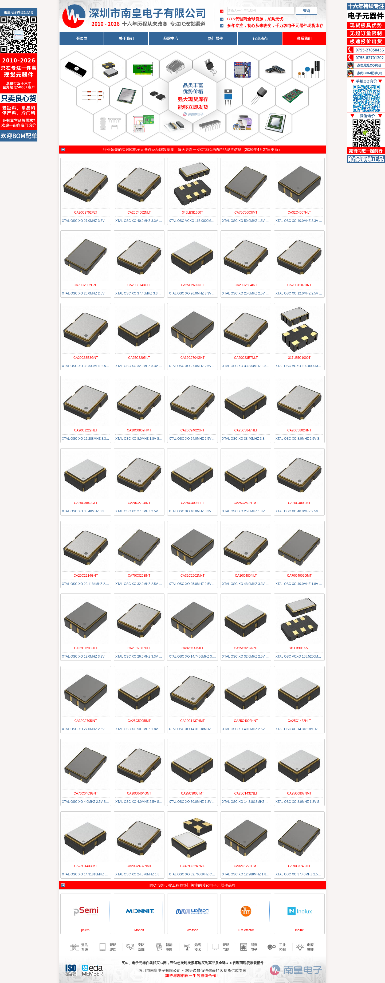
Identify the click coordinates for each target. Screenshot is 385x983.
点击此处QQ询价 (369, 65)
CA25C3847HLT (245, 430)
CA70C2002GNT (86, 285)
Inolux (299, 930)
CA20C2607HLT (139, 648)
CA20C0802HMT (139, 430)
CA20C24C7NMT (139, 866)
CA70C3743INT (299, 866)
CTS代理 (207, 149)
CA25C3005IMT (192, 793)
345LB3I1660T (192, 212)
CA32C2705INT (85, 721)
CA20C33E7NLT (246, 358)
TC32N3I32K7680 (192, 866)
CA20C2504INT (246, 285)
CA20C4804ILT (246, 575)
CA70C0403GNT (86, 793)
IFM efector (246, 930)
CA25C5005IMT (139, 721)
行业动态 (260, 38)
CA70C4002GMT (299, 575)
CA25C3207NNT (246, 648)
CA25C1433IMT (85, 866)
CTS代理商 (237, 19)
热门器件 (215, 38)
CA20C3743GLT (139, 285)
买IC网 (81, 38)
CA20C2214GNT (86, 575)
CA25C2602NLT (192, 285)
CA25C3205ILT (139, 358)
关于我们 (126, 38)
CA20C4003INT (299, 503)
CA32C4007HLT (299, 212)
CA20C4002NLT (139, 212)
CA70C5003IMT (245, 212)
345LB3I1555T (299, 648)
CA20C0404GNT (139, 793)
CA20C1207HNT (299, 285)
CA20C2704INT (139, 503)
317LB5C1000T (299, 358)
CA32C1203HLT (85, 648)
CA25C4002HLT (192, 503)
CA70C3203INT (139, 575)
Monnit (139, 930)
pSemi (85, 930)
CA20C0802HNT (299, 430)
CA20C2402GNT (192, 430)
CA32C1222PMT (246, 866)
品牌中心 (170, 38)
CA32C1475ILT (192, 648)
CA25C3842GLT (85, 503)
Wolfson (192, 930)
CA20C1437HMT (192, 721)
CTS (157, 885)
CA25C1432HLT (299, 721)
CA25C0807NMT (299, 793)
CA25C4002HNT (246, 721)
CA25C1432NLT (245, 793)
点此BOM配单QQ (369, 73)
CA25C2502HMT (246, 503)
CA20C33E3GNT (85, 358)
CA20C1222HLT (85, 430)
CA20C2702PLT (85, 212)
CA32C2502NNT (192, 575)
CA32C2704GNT (192, 358)
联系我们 (304, 38)
